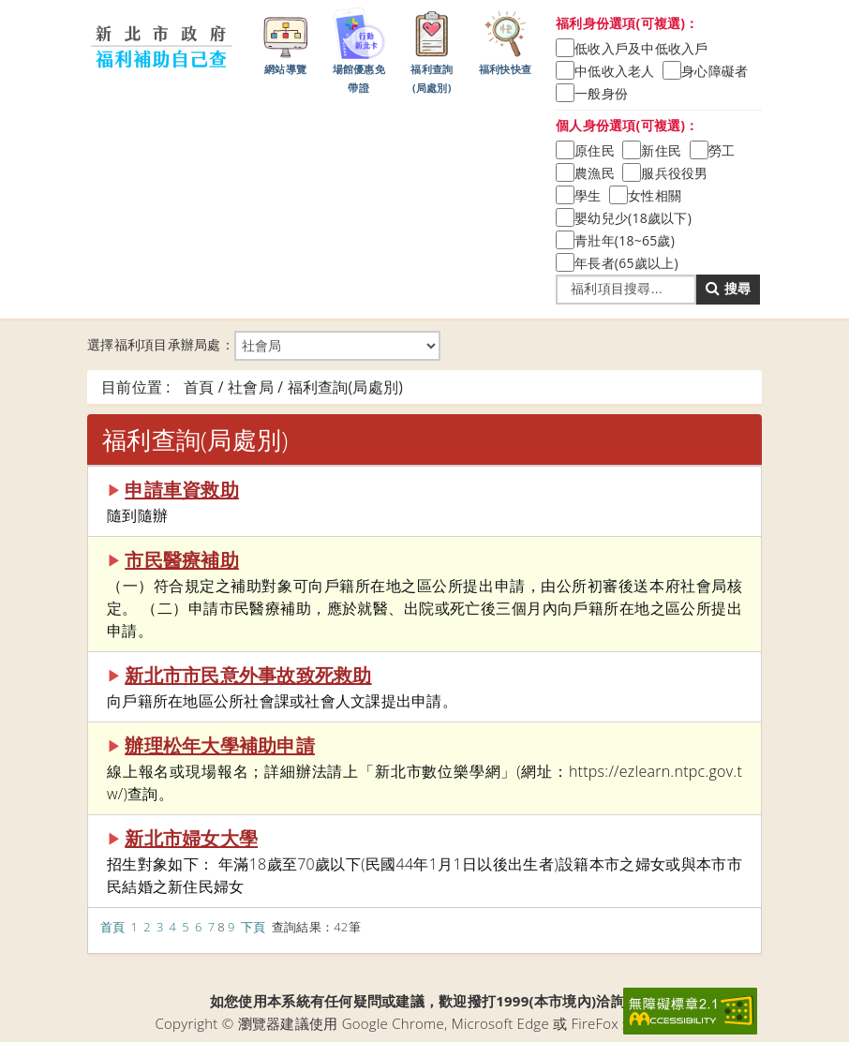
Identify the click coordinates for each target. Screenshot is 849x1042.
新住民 (661, 150)
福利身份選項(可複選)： (627, 23)
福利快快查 (505, 40)
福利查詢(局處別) (432, 50)
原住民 (594, 150)
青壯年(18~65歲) (624, 240)
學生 (588, 195)
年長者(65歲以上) (626, 263)
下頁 (253, 926)
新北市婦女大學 (191, 838)
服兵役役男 (674, 173)
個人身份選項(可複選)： (627, 125)
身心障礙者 (714, 71)
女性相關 (654, 195)
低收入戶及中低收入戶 (641, 48)
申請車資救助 (182, 489)
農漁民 (594, 173)
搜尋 (728, 288)
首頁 (113, 926)
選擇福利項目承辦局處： (263, 346)
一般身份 (601, 93)
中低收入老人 (614, 71)
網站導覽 (286, 40)
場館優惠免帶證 (359, 50)
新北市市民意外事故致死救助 (248, 675)
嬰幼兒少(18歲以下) (633, 218)
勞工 (722, 150)
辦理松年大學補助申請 (220, 745)
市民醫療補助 (182, 560)
